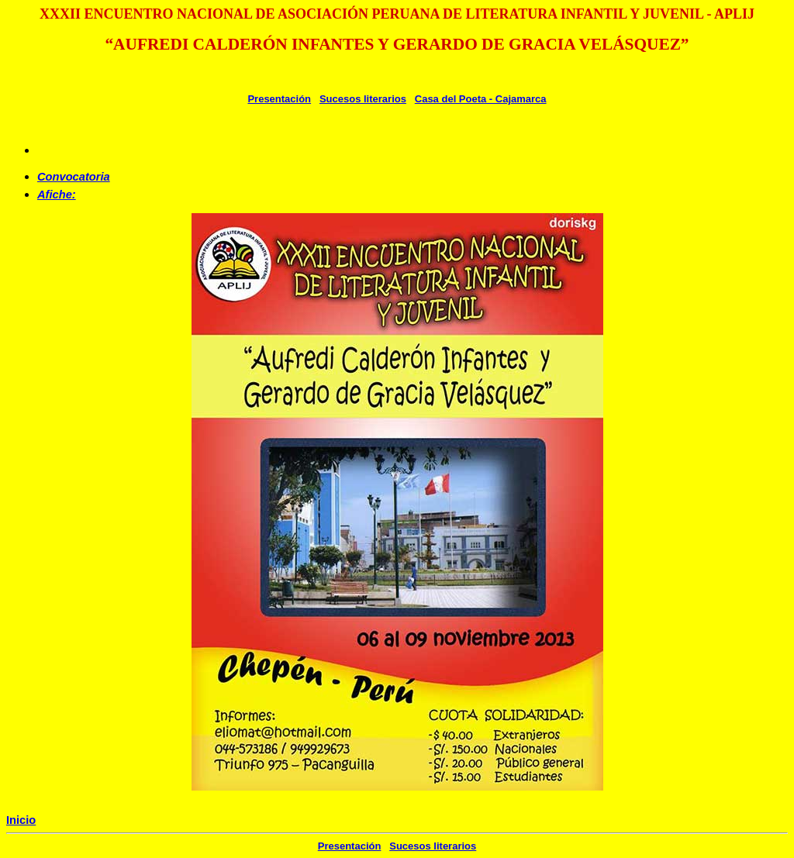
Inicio (21, 820)
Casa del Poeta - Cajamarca (481, 99)
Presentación (279, 99)
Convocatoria (73, 177)
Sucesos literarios (362, 99)
